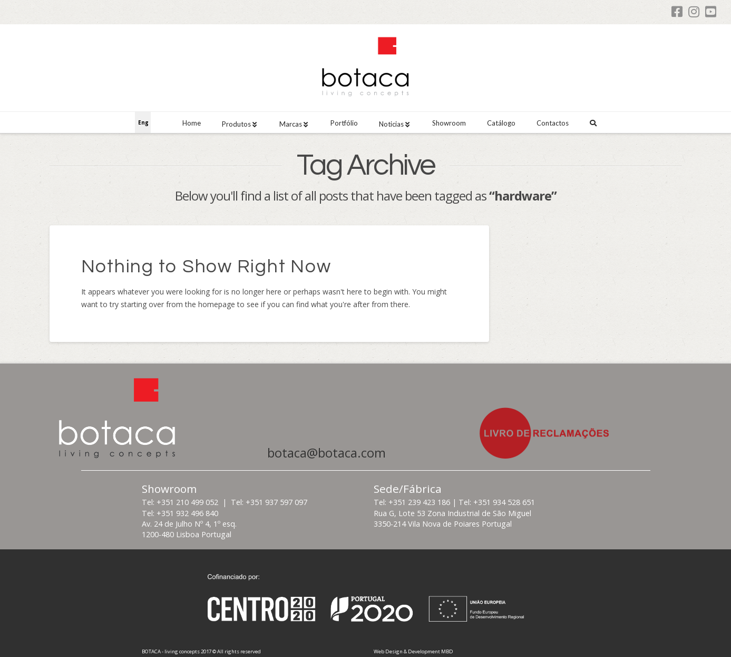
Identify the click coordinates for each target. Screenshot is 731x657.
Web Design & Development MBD (413, 651)
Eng (143, 122)
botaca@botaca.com (326, 452)
